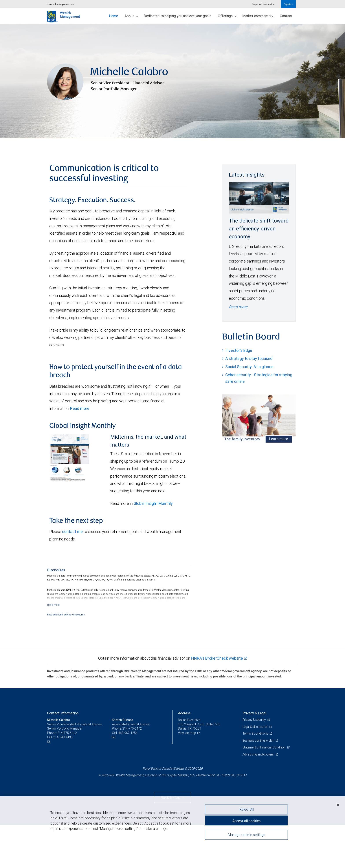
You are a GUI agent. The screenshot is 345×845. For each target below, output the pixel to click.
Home (113, 16)
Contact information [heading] (63, 713)
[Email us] (49, 741)
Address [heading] (184, 713)
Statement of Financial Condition (264, 747)
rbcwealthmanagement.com (60, 4)
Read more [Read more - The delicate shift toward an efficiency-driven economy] (238, 306)
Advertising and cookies (258, 754)
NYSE (211, 775)
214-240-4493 (63, 737)
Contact (286, 16)
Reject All (246, 809)
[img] (172, 81)
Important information (263, 4)
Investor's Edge (238, 350)
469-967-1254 (128, 733)
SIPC (240, 775)
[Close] (338, 805)
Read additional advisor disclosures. (66, 614)
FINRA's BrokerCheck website (217, 658)
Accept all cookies (246, 821)
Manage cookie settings (246, 834)
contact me (72, 531)
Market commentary (257, 16)
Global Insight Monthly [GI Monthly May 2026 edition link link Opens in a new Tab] (153, 503)
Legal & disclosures (255, 727)
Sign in (288, 4)
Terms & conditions (255, 733)
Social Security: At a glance (249, 366)
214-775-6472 (132, 728)
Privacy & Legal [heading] (254, 713)
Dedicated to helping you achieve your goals (177, 16)
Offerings (227, 16)
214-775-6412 (67, 733)
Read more (79, 408)
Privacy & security (254, 720)
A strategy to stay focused (248, 358)
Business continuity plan (258, 741)
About (131, 16)
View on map (187, 733)
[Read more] (53, 604)
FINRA (226, 775)
